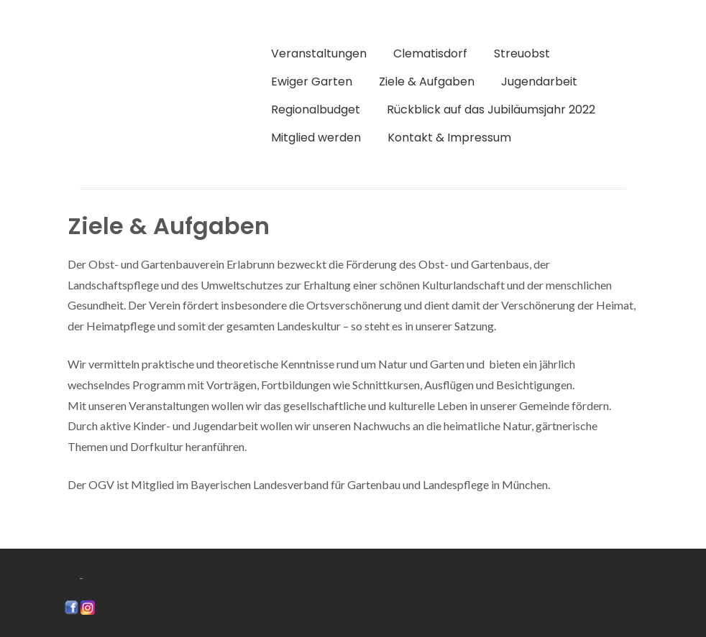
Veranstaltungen (319, 53)
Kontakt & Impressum (449, 137)
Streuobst (522, 53)
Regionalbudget (315, 109)
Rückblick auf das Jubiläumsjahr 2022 (491, 109)
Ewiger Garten (311, 81)
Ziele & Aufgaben (427, 81)
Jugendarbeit (539, 81)
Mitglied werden (316, 137)
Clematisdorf (430, 53)
